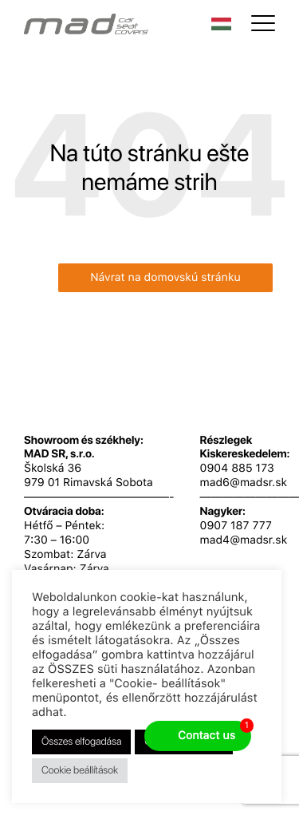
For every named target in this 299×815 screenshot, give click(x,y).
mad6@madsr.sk (244, 483)
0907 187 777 (236, 526)
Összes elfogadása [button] (81, 742)
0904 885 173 (237, 468)
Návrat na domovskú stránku (165, 277)
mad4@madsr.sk (244, 540)
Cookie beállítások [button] (79, 771)
